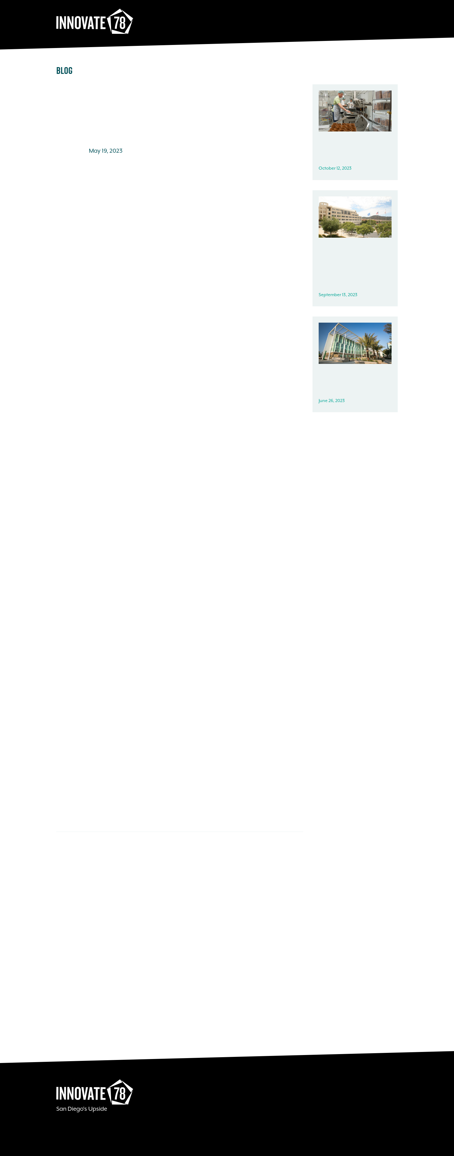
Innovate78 (94, 21)
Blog (64, 70)
